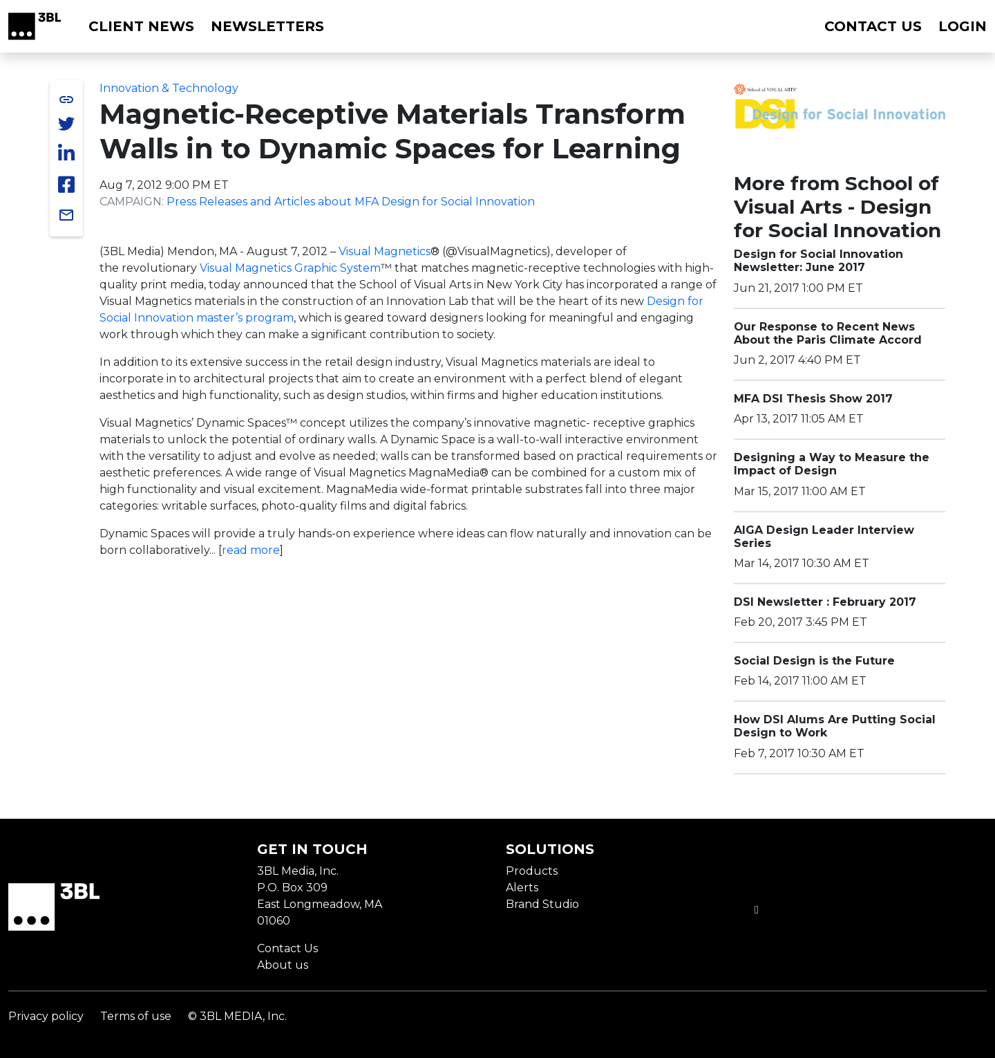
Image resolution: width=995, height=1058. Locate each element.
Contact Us (287, 948)
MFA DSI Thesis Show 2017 (813, 398)
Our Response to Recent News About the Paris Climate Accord (828, 333)
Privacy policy (46, 1016)
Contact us (873, 26)
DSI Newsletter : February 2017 (825, 602)
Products (532, 871)
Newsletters (267, 26)
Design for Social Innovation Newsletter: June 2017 (818, 261)
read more (251, 550)
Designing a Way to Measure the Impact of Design (831, 464)
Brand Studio (542, 904)
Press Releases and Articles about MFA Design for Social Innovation (351, 201)
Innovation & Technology (169, 88)
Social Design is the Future (814, 660)
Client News (141, 26)
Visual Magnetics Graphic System (290, 268)
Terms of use (135, 1016)
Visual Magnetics (384, 251)
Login (962, 26)
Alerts (522, 887)
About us (282, 965)
